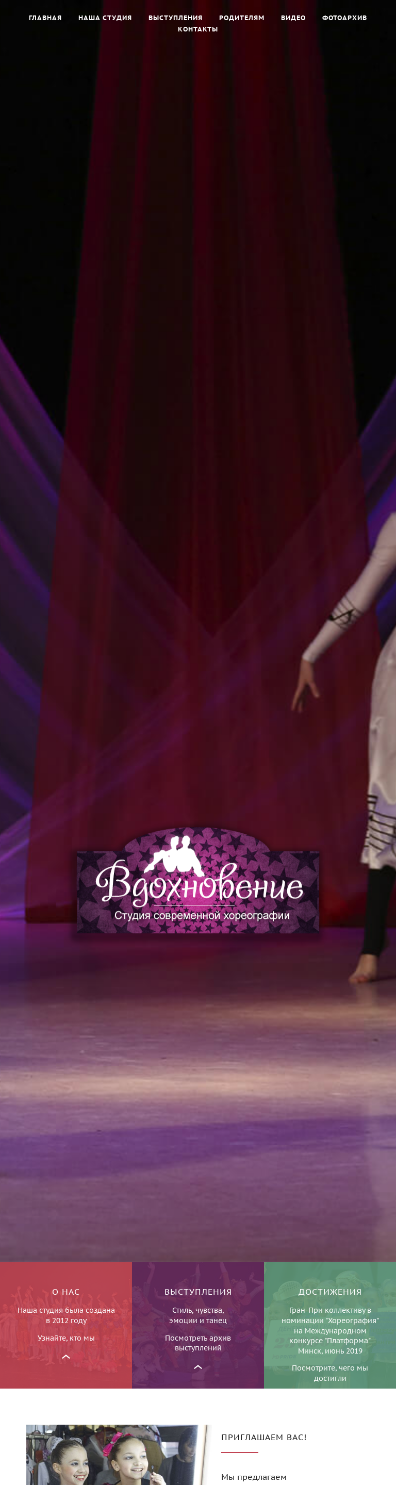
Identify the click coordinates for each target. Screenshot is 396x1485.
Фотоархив (344, 17)
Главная (45, 17)
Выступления (175, 17)
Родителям (242, 17)
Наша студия (105, 17)
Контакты (198, 29)
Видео (293, 17)
